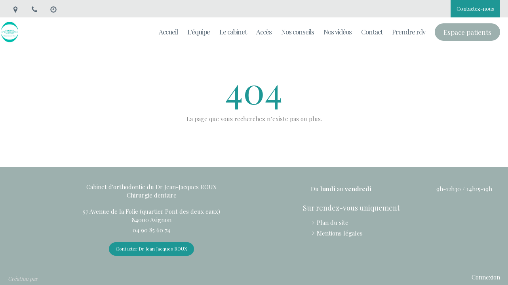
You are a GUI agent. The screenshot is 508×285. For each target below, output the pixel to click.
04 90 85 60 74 (151, 230)
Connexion (486, 277)
